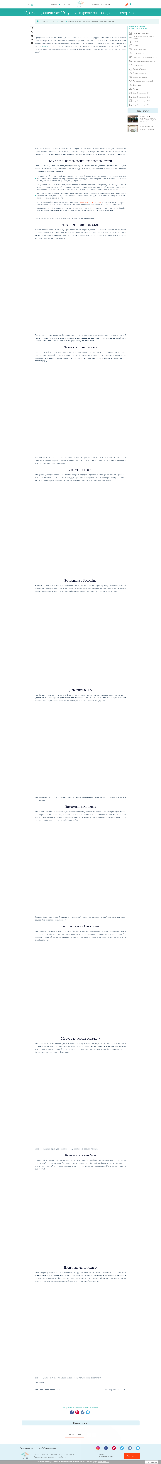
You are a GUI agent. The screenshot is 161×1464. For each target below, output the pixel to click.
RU (32, 4)
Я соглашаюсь (151, 1462)
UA (28, 4)
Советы (62, 21)
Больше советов (74, 1435)
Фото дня (66, 4)
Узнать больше (103, 1462)
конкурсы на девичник (90, 202)
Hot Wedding (44, 21)
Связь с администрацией (109, 1456)
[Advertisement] (80, 30)
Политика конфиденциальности (45, 1457)
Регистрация (133, 1456)
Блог (115, 4)
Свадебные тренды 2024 (100, 4)
